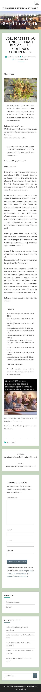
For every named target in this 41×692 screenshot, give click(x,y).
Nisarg (23, 689)
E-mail (10, 540)
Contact (9, 607)
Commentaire (12, 498)
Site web (10, 550)
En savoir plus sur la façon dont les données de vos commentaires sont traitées (20, 574)
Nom (9, 530)
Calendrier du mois (13, 602)
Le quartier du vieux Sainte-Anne (20, 8)
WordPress (32, 687)
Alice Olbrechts (29, 57)
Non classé (11, 442)
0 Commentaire (21, 59)
